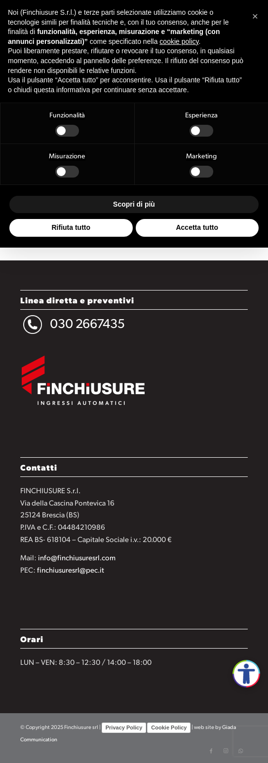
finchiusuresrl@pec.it (70, 569)
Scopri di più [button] (134, 204)
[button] (255, 16)
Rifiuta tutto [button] (70, 227)
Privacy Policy (124, 727)
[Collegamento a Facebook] (210, 750)
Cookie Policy (169, 727)
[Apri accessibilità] (246, 674)
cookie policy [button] (178, 41)
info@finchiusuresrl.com (76, 557)
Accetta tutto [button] (197, 227)
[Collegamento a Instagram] (225, 750)
